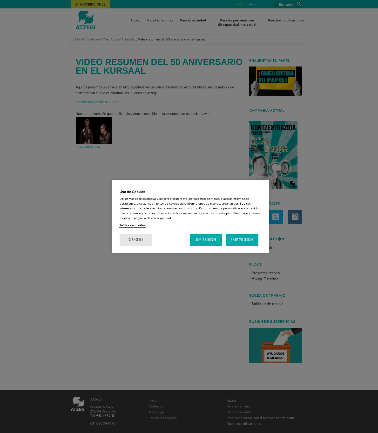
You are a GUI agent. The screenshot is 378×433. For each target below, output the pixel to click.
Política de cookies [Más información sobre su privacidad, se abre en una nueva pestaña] (132, 225)
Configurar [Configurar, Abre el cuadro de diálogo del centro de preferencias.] (135, 240)
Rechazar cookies (242, 240)
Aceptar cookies (206, 240)
